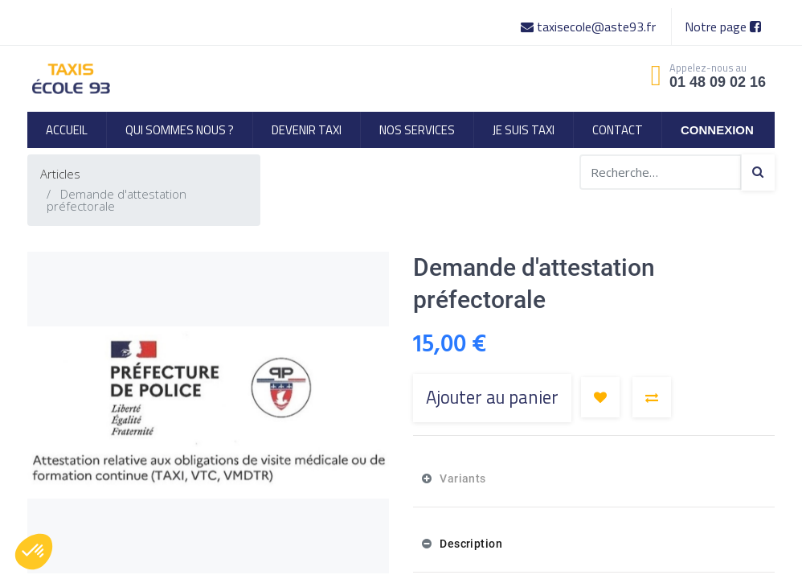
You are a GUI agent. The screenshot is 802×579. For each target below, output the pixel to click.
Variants (461, 478)
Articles (60, 174)
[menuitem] (66, 130)
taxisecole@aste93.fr (590, 26)
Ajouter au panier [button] (492, 397)
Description (469, 543)
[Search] (758, 172)
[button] (600, 397)
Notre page (723, 26)
